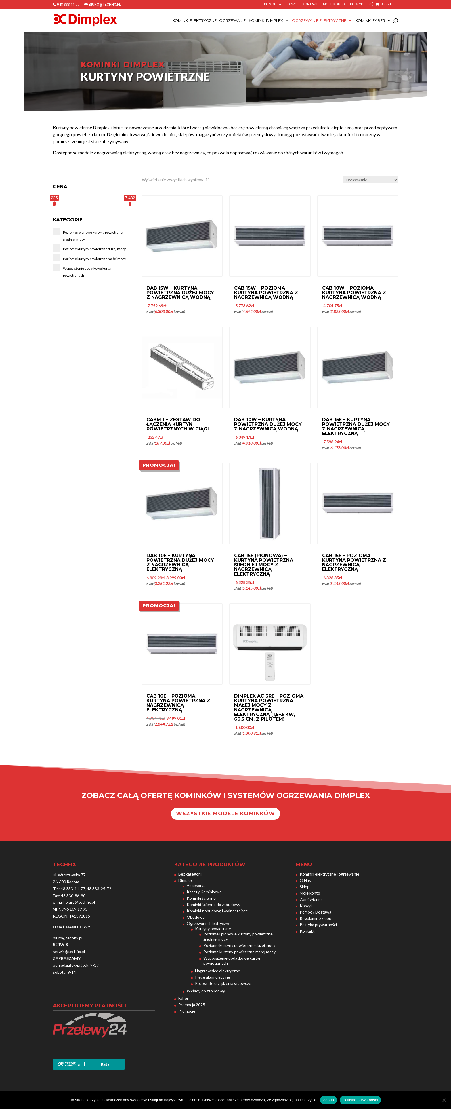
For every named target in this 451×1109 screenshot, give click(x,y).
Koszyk (356, 4)
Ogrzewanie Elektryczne (319, 20)
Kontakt (310, 4)
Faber (183, 998)
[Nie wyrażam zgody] (444, 1100)
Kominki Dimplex (266, 20)
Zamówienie (311, 899)
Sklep (304, 886)
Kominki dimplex (123, 64)
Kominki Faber (370, 20)
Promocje (186, 1011)
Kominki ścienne (201, 898)
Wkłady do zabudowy (206, 990)
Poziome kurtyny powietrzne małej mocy (239, 951)
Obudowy (196, 917)
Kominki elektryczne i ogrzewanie (209, 20)
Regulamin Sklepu (315, 918)
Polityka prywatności (318, 924)
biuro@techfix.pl (80, 902)
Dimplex (185, 880)
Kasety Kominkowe (204, 891)
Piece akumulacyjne (212, 977)
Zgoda (328, 1100)
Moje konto (334, 4)
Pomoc (270, 4)
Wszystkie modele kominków (225, 813)
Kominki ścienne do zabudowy (213, 904)
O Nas (292, 4)
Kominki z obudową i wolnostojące (217, 910)
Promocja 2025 (191, 1004)
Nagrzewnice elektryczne (217, 970)
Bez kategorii (190, 873)
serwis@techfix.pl (69, 951)
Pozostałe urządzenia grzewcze (223, 983)
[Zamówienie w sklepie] (370, 179)
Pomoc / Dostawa (315, 911)
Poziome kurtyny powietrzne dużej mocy (239, 945)
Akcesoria (196, 885)
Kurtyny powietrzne (213, 928)
